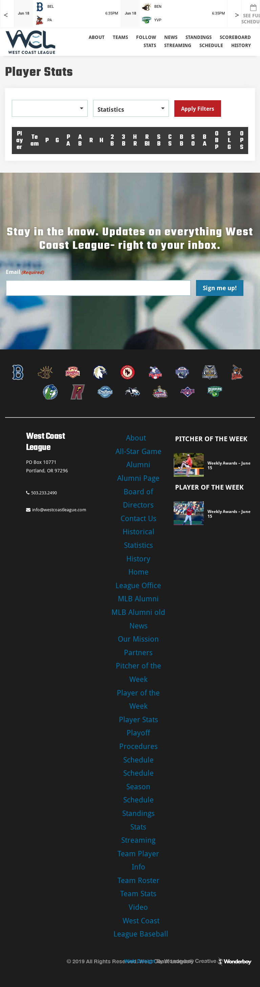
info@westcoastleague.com (56, 509)
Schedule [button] (211, 45)
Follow (146, 37)
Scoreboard (235, 37)
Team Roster (138, 880)
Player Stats (138, 719)
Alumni (138, 464)
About (97, 37)
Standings (199, 37)
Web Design (139, 961)
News (170, 37)
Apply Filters (197, 109)
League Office (138, 585)
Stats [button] (150, 45)
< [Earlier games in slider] (6, 15)
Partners (138, 652)
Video (138, 907)
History (241, 45)
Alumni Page (138, 478)
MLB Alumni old (138, 612)
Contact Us (138, 518)
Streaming (177, 45)
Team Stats (138, 893)
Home (138, 572)
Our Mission (138, 639)
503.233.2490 (41, 492)
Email (25, 272)
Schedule (138, 760)
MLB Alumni (138, 599)
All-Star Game (138, 451)
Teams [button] (120, 37)
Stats (138, 827)
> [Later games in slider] (237, 15)
